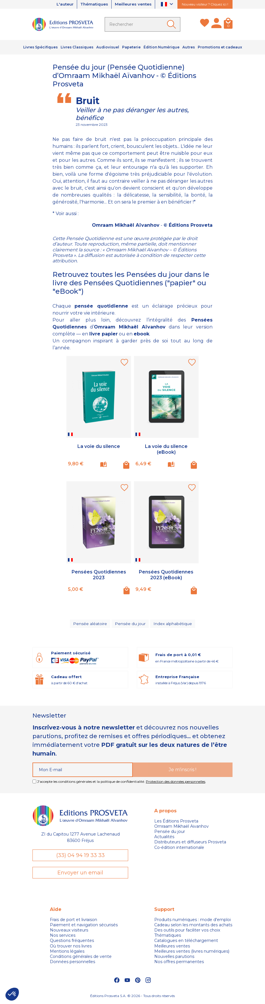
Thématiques (92, 4)
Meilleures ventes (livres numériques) (191, 952)
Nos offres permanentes (179, 962)
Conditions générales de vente (81, 957)
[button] (12, 994)
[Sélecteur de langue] (168, 4)
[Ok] (172, 24)
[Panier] (228, 24)
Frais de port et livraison (73, 920)
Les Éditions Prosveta (176, 822)
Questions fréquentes (72, 942)
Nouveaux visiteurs (69, 931)
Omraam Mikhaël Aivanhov (181, 827)
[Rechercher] (142, 24)
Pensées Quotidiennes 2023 (99, 574)
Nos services (62, 936)
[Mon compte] (216, 24)
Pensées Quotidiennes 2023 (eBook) (166, 574)
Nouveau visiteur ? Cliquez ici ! (205, 4)
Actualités (164, 837)
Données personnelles (72, 962)
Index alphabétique (172, 624)
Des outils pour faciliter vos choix (187, 931)
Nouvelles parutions (174, 957)
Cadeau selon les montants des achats (193, 926)
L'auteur (62, 4)
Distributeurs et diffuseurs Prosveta (190, 843)
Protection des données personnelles (175, 782)
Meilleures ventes (132, 4)
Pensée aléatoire (90, 624)
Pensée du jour (130, 624)
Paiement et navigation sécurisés (84, 926)
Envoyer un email (80, 873)
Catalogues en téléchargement (186, 942)
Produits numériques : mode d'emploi (192, 920)
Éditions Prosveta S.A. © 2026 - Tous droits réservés (132, 997)
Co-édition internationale (179, 848)
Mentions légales (67, 952)
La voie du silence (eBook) (166, 449)
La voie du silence (98, 446)
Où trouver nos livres (71, 947)
